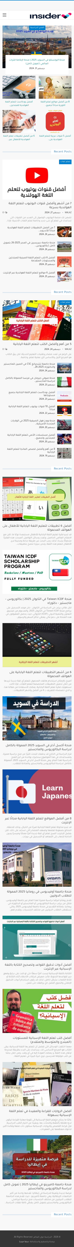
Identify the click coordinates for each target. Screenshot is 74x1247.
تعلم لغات (65, 162)
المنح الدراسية (37, 28)
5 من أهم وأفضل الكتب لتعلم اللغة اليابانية (42, 344)
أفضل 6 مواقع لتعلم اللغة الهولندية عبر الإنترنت (29, 273)
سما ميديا (24, 1242)
